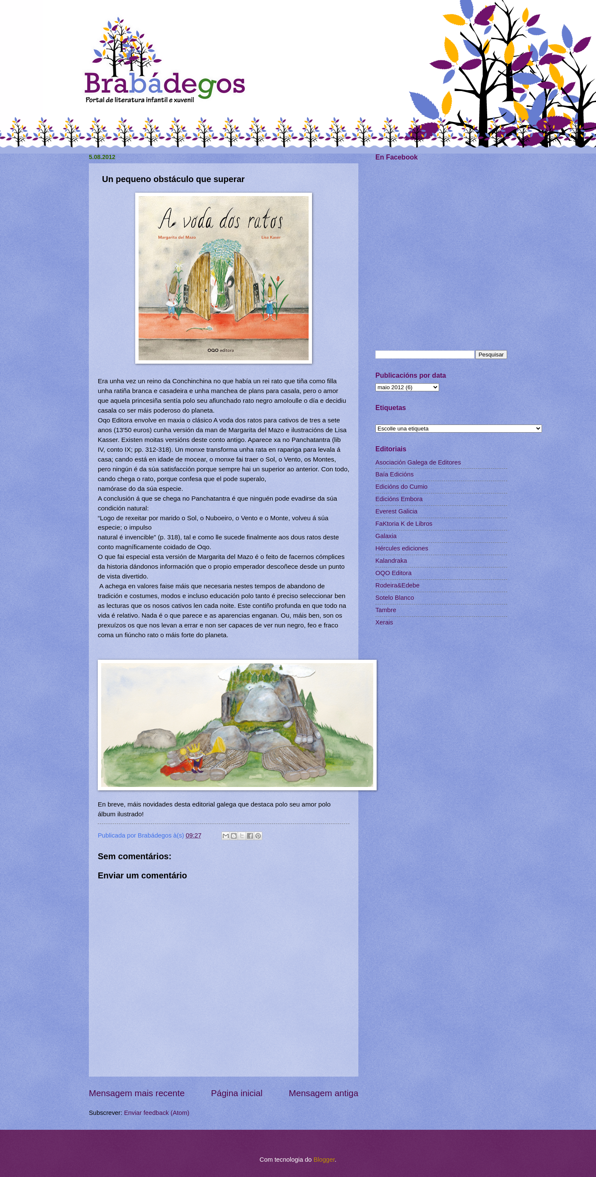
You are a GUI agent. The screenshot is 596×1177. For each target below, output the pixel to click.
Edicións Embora (399, 499)
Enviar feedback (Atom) (157, 1112)
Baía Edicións (394, 474)
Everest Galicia (396, 511)
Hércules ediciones (401, 548)
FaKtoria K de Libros (403, 523)
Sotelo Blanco (394, 597)
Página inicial (236, 1093)
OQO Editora (393, 573)
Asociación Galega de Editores (418, 462)
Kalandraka (391, 560)
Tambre (385, 610)
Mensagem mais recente (137, 1093)
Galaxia (386, 536)
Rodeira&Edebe (397, 585)
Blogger (324, 1159)
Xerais (384, 622)
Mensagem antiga (323, 1093)
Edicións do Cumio (401, 486)
